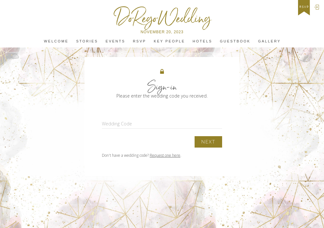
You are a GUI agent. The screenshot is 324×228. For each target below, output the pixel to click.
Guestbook (235, 41)
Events (115, 41)
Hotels (202, 41)
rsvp (304, 7)
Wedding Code (117, 124)
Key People (169, 41)
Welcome (56, 41)
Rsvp (139, 41)
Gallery (269, 41)
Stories (87, 41)
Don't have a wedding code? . (141, 155)
